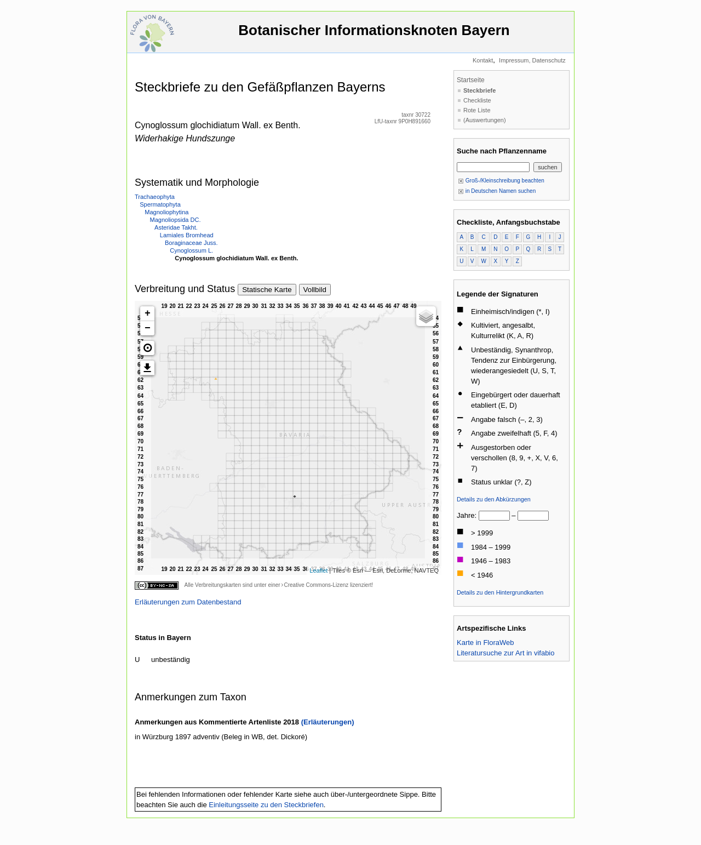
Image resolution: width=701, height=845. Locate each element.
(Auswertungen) (484, 120)
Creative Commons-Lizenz (316, 585)
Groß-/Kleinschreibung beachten (501, 181)
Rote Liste (477, 110)
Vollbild (314, 290)
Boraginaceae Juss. (191, 242)
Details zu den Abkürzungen (494, 499)
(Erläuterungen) (327, 722)
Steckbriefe (479, 90)
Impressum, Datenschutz (532, 60)
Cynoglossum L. (191, 250)
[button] (147, 348)
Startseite (471, 80)
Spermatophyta (160, 204)
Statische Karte (266, 290)
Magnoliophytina (166, 212)
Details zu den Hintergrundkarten (500, 592)
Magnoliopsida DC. (175, 219)
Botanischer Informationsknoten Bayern (374, 35)
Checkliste (477, 100)
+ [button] (148, 313)
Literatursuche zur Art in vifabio (505, 653)
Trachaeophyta (155, 196)
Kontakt (483, 60)
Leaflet (318, 570)
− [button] (148, 328)
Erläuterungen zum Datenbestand (188, 602)
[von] (494, 516)
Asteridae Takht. (176, 227)
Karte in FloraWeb (485, 642)
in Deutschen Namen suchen (497, 191)
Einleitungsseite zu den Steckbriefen (266, 805)
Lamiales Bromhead (187, 235)
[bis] (533, 516)
